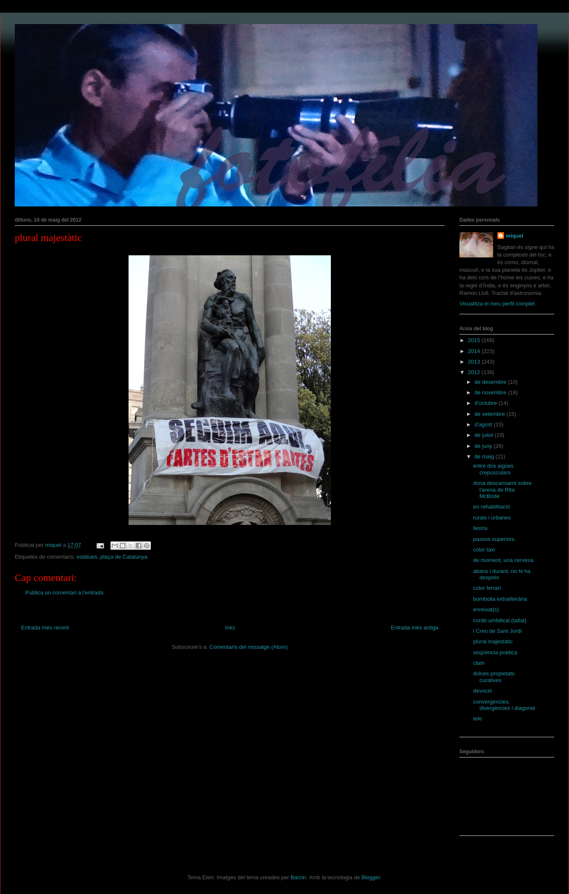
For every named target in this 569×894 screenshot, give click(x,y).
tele (477, 718)
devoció (482, 691)
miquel (514, 236)
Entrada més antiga (414, 627)
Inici (230, 627)
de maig (485, 456)
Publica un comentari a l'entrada (64, 592)
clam (478, 663)
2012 (475, 372)
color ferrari (487, 588)
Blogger (371, 877)
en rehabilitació (491, 506)
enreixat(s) (486, 609)
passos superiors (493, 539)
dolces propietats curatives (493, 676)
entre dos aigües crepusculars (493, 469)
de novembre (491, 392)
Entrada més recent (45, 627)
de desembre (491, 382)
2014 (475, 351)
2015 (475, 340)
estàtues (87, 557)
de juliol (485, 435)
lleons (480, 528)
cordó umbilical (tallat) (499, 620)
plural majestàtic (493, 641)
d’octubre (487, 403)
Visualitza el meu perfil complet (497, 303)
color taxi (484, 549)
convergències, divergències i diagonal (504, 705)
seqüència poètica (495, 652)
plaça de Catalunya (123, 557)
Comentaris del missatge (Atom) (248, 647)
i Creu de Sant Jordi (497, 631)
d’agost (484, 424)
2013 (475, 362)
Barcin (298, 877)
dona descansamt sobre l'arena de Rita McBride (502, 489)
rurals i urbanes (492, 517)
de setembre (491, 414)
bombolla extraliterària (500, 599)
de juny (484, 446)
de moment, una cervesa (503, 560)
